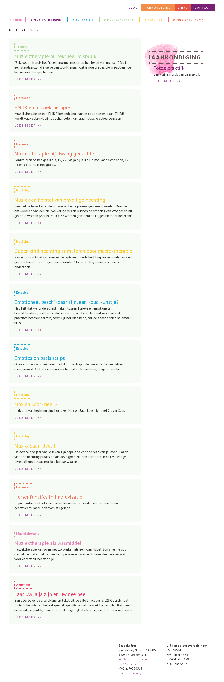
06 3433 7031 (128, 664)
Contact (203, 7)
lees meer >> (28, 79)
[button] (46, 19)
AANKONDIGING (158, 7)
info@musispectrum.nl (134, 659)
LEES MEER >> (167, 81)
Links (183, 7)
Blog (133, 7)
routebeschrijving (130, 673)
